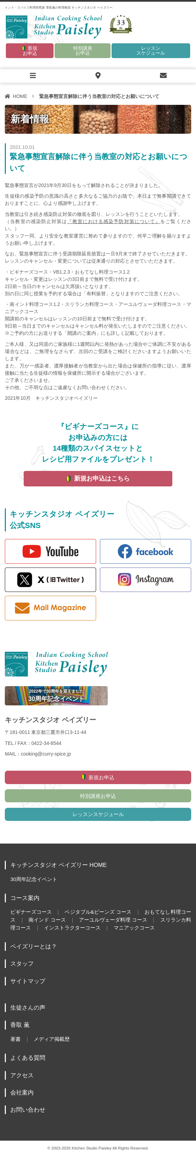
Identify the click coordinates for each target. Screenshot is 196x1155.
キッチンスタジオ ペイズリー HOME (58, 865)
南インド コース (47, 920)
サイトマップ (27, 981)
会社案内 (22, 1092)
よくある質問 (27, 1058)
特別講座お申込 (82, 50)
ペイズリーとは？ (33, 946)
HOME (20, 96)
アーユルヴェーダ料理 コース (113, 920)
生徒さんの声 (27, 1007)
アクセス (22, 1075)
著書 (15, 1039)
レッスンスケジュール (150, 50)
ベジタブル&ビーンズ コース (98, 912)
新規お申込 (30, 50)
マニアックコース (134, 928)
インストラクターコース (72, 928)
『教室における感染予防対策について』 (113, 221)
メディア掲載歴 (52, 1039)
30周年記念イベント (33, 879)
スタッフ (22, 963)
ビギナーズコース (30, 912)
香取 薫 (20, 1025)
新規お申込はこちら (102, 478)
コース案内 (24, 898)
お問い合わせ (27, 1110)
